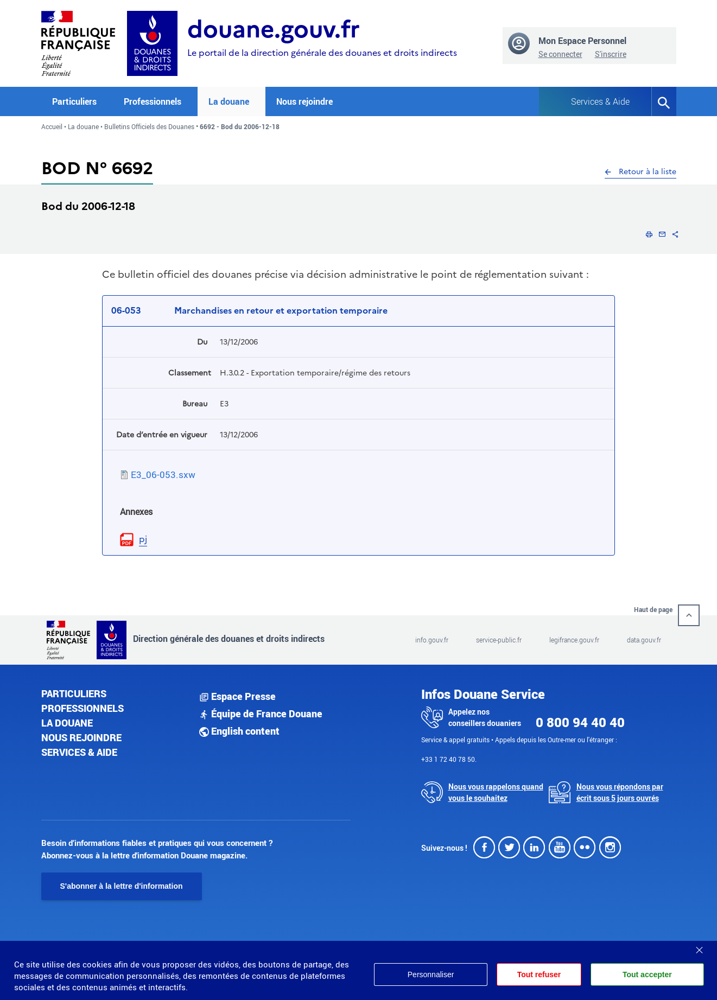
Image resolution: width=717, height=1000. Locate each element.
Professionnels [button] (152, 101)
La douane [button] (228, 101)
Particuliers (73, 693)
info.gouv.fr (431, 639)
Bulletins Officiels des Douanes (149, 126)
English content (239, 730)
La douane (83, 126)
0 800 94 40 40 (580, 722)
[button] (649, 234)
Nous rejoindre (304, 101)
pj (143, 539)
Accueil (51, 126)
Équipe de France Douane (260, 713)
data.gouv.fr (644, 639)
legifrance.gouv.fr (574, 639)
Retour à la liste (640, 171)
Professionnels (82, 708)
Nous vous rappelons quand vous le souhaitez (495, 792)
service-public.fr (499, 639)
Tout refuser (538, 974)
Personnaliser (429, 974)
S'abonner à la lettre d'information (121, 886)
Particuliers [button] (74, 101)
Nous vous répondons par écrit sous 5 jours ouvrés (619, 792)
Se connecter (560, 54)
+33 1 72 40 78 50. (449, 759)
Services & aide (79, 752)
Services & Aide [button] (600, 101)
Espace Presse (237, 696)
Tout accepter (647, 974)
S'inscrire (610, 54)
